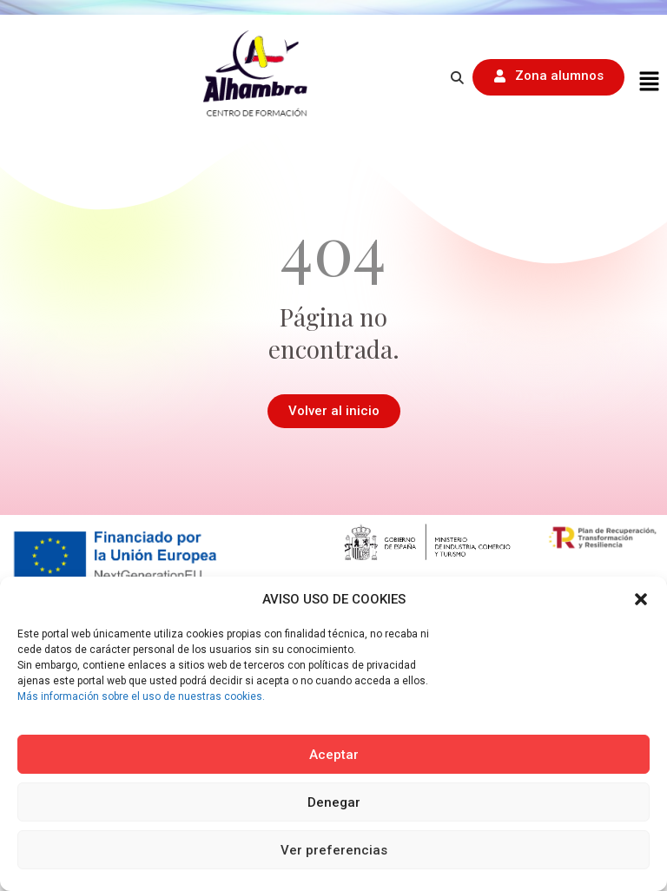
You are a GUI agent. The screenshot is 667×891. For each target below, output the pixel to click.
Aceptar (334, 754)
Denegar (333, 802)
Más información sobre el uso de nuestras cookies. (141, 696)
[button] (641, 599)
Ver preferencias (334, 850)
